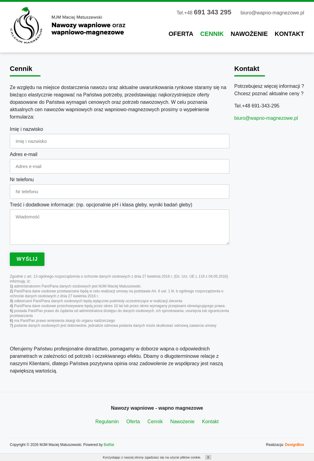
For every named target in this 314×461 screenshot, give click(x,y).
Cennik (212, 33)
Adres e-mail (23, 154)
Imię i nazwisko (26, 129)
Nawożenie (249, 33)
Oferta (181, 33)
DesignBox (294, 445)
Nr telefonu (22, 179)
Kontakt (289, 33)
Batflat (109, 445)
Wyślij (27, 259)
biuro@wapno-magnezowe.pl (272, 12)
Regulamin (107, 421)
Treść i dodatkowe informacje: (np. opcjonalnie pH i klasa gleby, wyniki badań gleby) (101, 204)
